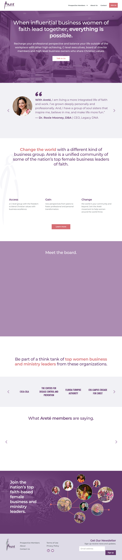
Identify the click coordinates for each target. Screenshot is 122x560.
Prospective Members (76, 5)
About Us (94, 5)
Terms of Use (52, 543)
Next (114, 110)
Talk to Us (61, 58)
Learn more (61, 227)
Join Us (113, 5)
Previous (8, 110)
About (23, 546)
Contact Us (25, 549)
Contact (104, 5)
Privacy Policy (53, 546)
